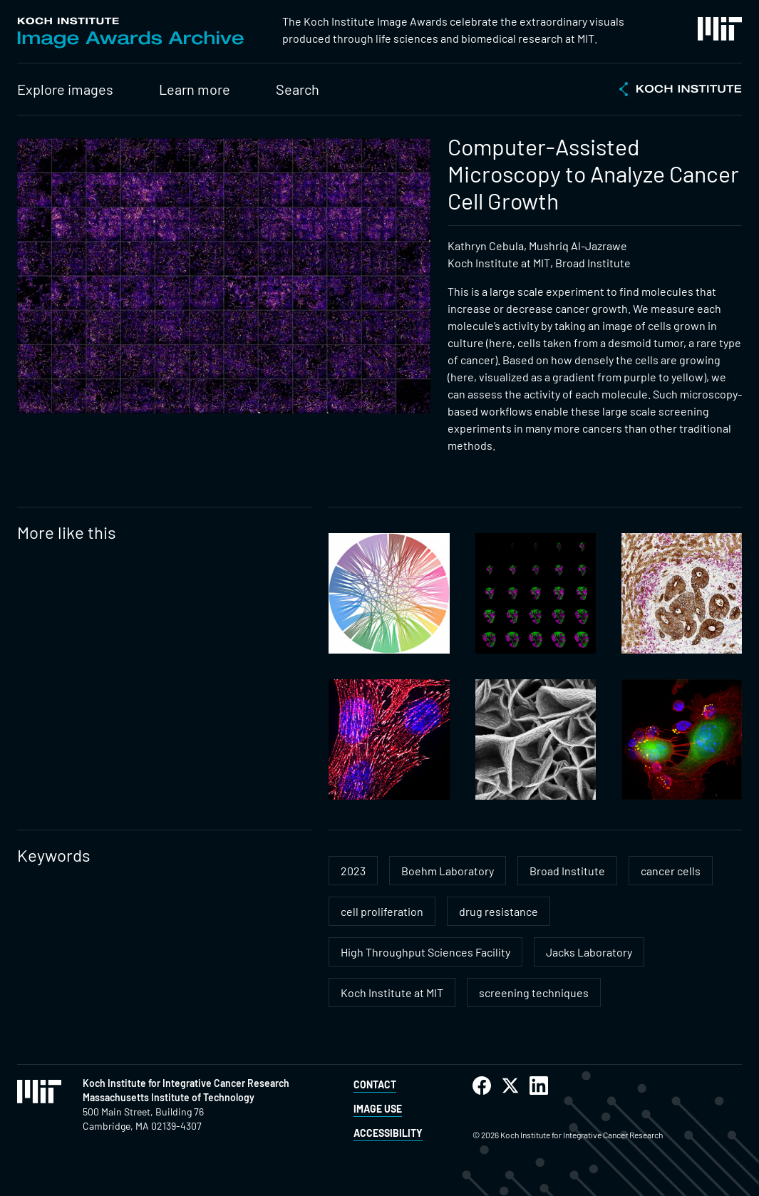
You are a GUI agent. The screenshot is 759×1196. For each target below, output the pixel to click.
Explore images (65, 89)
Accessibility (388, 1133)
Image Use (377, 1109)
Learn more (194, 89)
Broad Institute (567, 870)
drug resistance (498, 911)
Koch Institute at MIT (392, 992)
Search (297, 89)
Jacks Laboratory (589, 952)
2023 (353, 870)
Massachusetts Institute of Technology (168, 1097)
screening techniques (534, 992)
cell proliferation (382, 911)
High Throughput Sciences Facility (425, 952)
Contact (374, 1084)
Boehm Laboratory (447, 870)
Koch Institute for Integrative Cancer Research (186, 1083)
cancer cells (671, 870)
